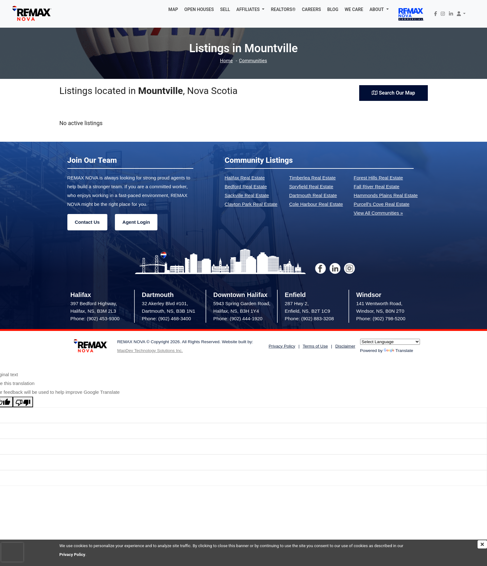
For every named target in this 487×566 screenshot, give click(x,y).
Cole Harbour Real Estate (316, 204)
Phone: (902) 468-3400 (166, 318)
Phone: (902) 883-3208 (309, 318)
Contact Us (87, 222)
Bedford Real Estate (246, 186)
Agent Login (136, 222)
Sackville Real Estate (247, 195)
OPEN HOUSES (199, 9)
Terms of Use (315, 346)
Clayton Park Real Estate (251, 204)
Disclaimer (345, 346)
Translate (398, 350)
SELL (225, 9)
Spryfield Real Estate (311, 186)
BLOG (332, 9)
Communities (253, 60)
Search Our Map (393, 93)
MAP (173, 9)
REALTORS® (283, 9)
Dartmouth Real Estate (313, 195)
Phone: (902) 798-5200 (380, 318)
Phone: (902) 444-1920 (238, 318)
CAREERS (311, 9)
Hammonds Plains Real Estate (386, 195)
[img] (482, 544)
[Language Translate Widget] (390, 342)
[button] (250, 9)
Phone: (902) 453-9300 (95, 318)
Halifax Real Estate (245, 177)
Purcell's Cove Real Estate (382, 204)
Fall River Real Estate (376, 186)
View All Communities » (378, 213)
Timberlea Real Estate (312, 177)
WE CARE (354, 9)
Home (226, 60)
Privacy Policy (72, 554)
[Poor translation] (23, 402)
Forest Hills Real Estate (378, 177)
